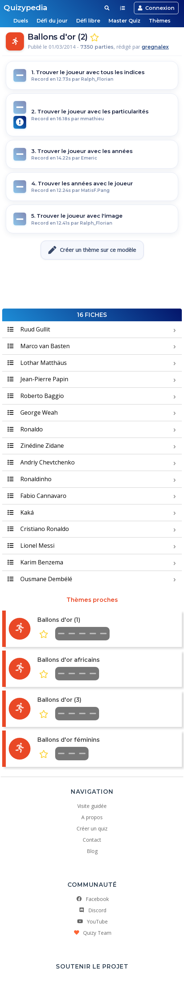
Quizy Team (92, 932)
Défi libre (88, 20)
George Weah (33, 412)
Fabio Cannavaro (37, 496)
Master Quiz (126, 20)
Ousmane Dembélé (40, 579)
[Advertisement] (92, 285)
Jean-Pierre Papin (38, 379)
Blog (92, 851)
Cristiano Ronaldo (38, 529)
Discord (92, 910)
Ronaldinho (30, 479)
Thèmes (162, 20)
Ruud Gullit (29, 329)
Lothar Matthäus (37, 363)
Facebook (92, 899)
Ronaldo (25, 429)
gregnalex (155, 47)
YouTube (92, 921)
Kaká (21, 512)
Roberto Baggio (36, 396)
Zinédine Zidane (36, 446)
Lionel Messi (31, 546)
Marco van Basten (39, 346)
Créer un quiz (92, 828)
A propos (92, 817)
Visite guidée (92, 805)
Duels (19, 20)
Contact (92, 839)
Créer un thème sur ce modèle (92, 250)
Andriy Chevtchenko (41, 462)
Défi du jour (51, 20)
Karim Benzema (35, 562)
